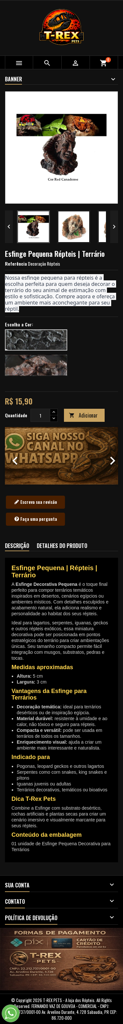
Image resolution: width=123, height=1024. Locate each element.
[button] (13, 455)
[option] (61, 455)
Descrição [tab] (17, 546)
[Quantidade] (40, 415)
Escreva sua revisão (35, 502)
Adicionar (83, 415)
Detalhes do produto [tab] (62, 546)
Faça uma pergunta (35, 519)
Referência (16, 264)
